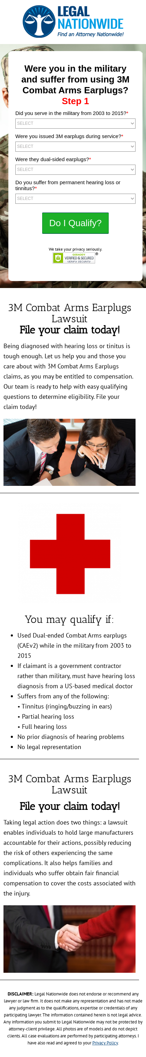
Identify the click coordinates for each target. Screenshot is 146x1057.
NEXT (75, 223)
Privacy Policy (105, 1043)
